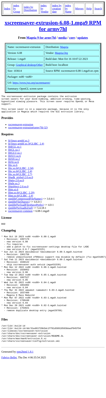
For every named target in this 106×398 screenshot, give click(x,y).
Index (7, 8)
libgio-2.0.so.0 (16, 184)
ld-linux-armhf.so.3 (18, 144)
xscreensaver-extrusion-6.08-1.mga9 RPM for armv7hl (53, 26)
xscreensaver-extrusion (20, 128)
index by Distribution (30, 9)
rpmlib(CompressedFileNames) (25, 202)
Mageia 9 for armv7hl (41, 37)
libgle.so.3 (14, 187)
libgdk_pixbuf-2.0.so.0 (20, 180)
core (72, 37)
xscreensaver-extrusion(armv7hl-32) (28, 131)
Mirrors (79, 8)
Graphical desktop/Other (29, 64)
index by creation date (57, 8)
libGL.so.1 (14, 153)
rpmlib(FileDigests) (19, 205)
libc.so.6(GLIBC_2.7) (20, 177)
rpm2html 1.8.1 (25, 375)
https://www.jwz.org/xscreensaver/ (31, 82)
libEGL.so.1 (14, 150)
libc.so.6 (12, 168)
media (62, 37)
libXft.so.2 (14, 162)
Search (98, 8)
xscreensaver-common (20, 214)
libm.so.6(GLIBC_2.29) (21, 196)
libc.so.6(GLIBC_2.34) (20, 171)
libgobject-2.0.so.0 (18, 190)
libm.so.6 (13, 193)
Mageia (64, 47)
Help (89, 8)
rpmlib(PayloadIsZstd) (20, 211)
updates (82, 37)
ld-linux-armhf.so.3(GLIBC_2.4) (26, 147)
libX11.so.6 (14, 159)
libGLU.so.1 (15, 156)
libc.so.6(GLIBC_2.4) (20, 174)
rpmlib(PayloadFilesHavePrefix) (26, 208)
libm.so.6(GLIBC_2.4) (20, 199)
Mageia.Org (61, 52)
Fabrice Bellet (9, 381)
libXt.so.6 (13, 165)
